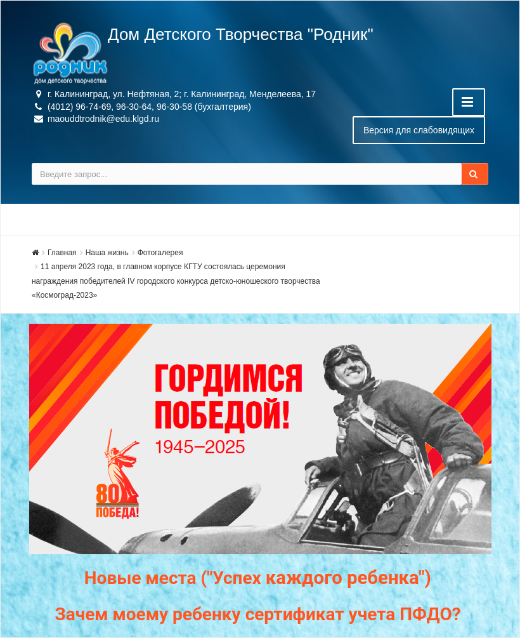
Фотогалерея (160, 252)
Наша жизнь (107, 252)
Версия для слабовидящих (418, 130)
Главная (62, 252)
